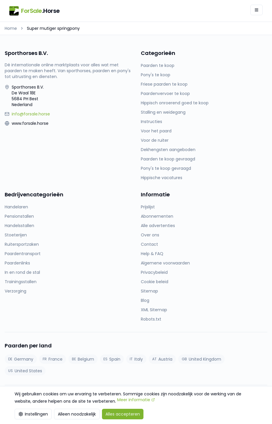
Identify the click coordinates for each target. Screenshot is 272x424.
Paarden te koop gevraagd (168, 159)
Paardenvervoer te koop (165, 93)
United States (25, 371)
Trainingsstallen (21, 282)
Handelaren (16, 207)
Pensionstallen (19, 216)
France (53, 359)
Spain (111, 359)
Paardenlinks (17, 263)
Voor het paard (156, 131)
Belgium (83, 359)
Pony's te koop (155, 75)
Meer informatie (136, 400)
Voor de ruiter (155, 140)
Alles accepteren (122, 414)
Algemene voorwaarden (165, 263)
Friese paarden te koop (164, 84)
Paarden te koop (157, 65)
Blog (145, 300)
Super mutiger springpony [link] (53, 28)
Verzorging (15, 291)
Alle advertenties (158, 226)
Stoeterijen (16, 235)
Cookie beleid (154, 282)
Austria (162, 359)
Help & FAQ (152, 254)
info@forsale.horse (31, 114)
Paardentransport (23, 254)
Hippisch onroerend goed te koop (175, 103)
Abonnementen (157, 216)
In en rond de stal (22, 272)
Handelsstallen (19, 226)
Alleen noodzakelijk (77, 414)
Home (11, 28)
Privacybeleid (154, 272)
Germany (20, 359)
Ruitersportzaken (22, 244)
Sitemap (149, 291)
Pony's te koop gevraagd (166, 168)
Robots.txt (151, 319)
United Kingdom (201, 359)
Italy (136, 359)
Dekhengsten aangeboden (168, 150)
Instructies (151, 121)
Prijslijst (148, 207)
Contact (149, 244)
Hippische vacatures (161, 178)
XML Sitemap (154, 310)
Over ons (150, 235)
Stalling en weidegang (163, 112)
